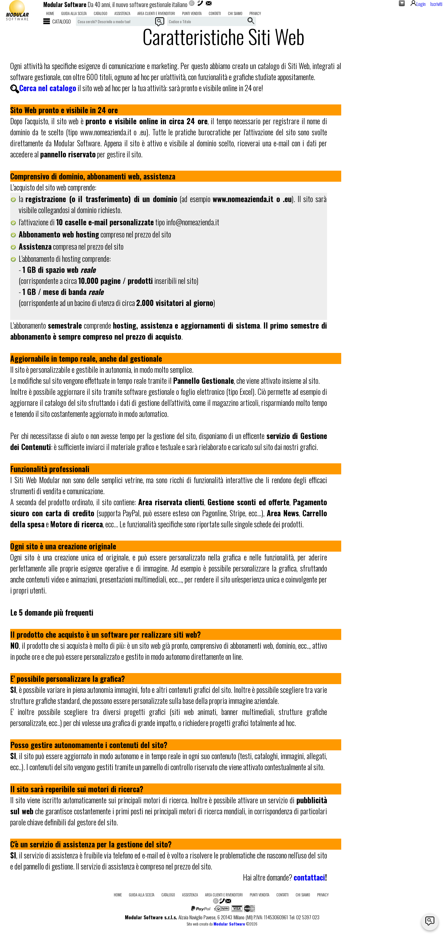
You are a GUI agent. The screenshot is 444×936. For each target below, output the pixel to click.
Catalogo (100, 13)
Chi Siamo (235, 13)
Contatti (215, 13)
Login (418, 3)
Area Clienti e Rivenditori (156, 13)
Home (50, 13)
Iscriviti (436, 3)
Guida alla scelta (74, 13)
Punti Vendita (192, 13)
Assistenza (122, 13)
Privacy (255, 13)
